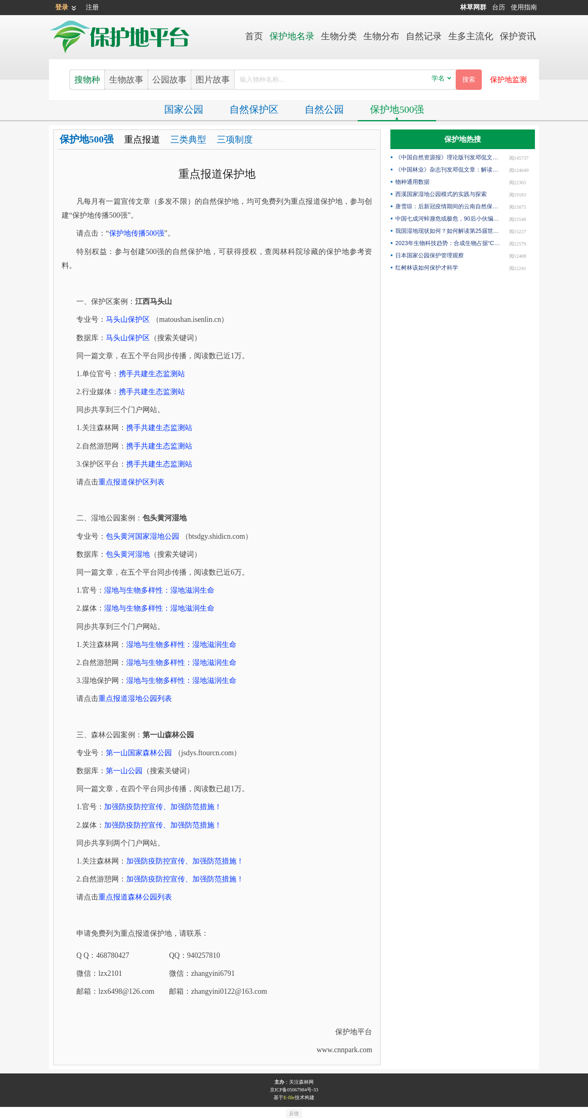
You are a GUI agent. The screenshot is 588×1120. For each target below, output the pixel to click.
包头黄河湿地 (128, 554)
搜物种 (87, 80)
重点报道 (142, 140)
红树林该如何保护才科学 (426, 267)
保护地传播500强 (136, 233)
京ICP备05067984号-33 (294, 1090)
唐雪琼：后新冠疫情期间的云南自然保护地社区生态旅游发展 (447, 206)
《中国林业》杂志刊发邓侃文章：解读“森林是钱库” (447, 169)
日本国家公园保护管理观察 (429, 255)
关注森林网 (301, 1082)
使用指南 (524, 7)
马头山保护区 (128, 319)
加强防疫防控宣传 (163, 807)
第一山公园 (124, 771)
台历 (498, 7)
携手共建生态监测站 (152, 374)
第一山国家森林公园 (139, 753)
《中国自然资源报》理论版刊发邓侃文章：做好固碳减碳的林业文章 (447, 157)
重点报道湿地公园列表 (135, 698)
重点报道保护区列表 (131, 482)
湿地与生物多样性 (159, 590)
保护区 (253, 109)
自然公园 (324, 109)
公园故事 (169, 80)
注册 (92, 7)
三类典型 (188, 140)
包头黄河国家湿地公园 (142, 536)
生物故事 (126, 80)
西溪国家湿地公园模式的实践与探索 (441, 194)
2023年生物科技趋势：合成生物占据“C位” (447, 243)
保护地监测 (508, 80)
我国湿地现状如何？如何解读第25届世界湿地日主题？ (447, 231)
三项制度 (235, 140)
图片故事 (213, 80)
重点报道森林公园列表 (135, 897)
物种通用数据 (412, 181)
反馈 (294, 1113)
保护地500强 (397, 109)
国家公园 (183, 109)
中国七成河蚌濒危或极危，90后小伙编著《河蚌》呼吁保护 (447, 218)
